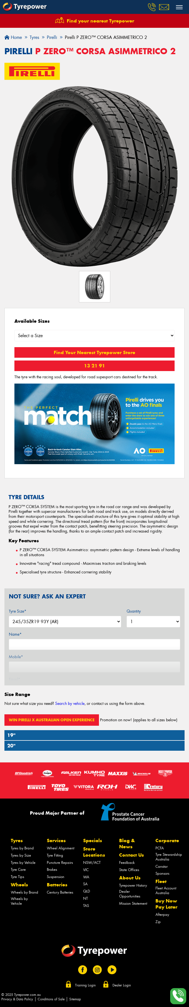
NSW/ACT (92, 862)
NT (85, 898)
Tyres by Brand (22, 848)
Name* (15, 634)
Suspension (55, 876)
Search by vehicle (70, 703)
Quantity (134, 611)
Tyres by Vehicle (23, 862)
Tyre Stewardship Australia (168, 857)
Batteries (57, 885)
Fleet (161, 881)
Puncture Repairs (60, 862)
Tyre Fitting (55, 855)
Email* (14, 679)
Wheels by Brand (24, 892)
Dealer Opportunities (129, 894)
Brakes (52, 869)
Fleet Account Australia (165, 890)
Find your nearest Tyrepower (100, 21)
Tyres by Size (21, 855)
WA (86, 877)
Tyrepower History (133, 885)
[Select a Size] (94, 335)
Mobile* (16, 656)
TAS (86, 905)
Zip (158, 921)
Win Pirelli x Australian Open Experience (51, 719)
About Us (130, 878)
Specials (92, 840)
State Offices (129, 869)
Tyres (17, 840)
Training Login (85, 985)
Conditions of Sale (51, 999)
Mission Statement (133, 903)
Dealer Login (122, 985)
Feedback (127, 862)
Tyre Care (18, 869)
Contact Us (131, 855)
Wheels (19, 885)
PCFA (159, 848)
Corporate (167, 840)
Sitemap (75, 999)
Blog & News (127, 843)
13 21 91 (94, 366)
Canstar (161, 866)
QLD (86, 891)
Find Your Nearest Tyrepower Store (94, 352)
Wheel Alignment (60, 848)
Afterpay (162, 914)
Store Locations (94, 852)
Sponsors (162, 873)
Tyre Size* (17, 611)
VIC (86, 869)
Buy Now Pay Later (166, 904)
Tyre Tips (17, 876)
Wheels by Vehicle (19, 901)
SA (85, 884)
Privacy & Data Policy (17, 999)
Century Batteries (60, 892)
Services (56, 840)
